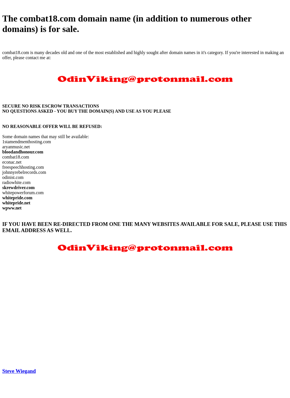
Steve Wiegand (19, 371)
